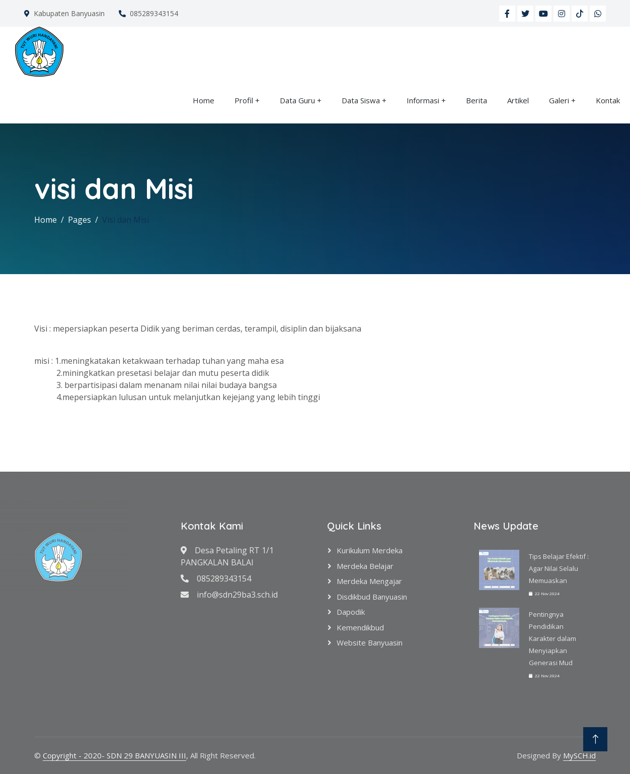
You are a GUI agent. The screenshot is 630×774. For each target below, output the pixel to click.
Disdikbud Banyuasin (372, 597)
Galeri (559, 100)
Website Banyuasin (370, 642)
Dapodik (351, 612)
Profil (243, 100)
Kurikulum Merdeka (370, 550)
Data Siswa (361, 100)
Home (203, 100)
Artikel (518, 100)
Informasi (423, 100)
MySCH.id (579, 755)
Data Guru (297, 100)
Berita (476, 100)
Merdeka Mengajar (369, 581)
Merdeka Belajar (365, 566)
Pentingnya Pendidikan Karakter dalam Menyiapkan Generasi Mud (552, 638)
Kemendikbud (360, 627)
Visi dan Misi (125, 219)
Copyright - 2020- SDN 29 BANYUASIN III (114, 755)
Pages (79, 219)
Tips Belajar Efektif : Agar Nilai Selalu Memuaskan (559, 568)
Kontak (608, 100)
